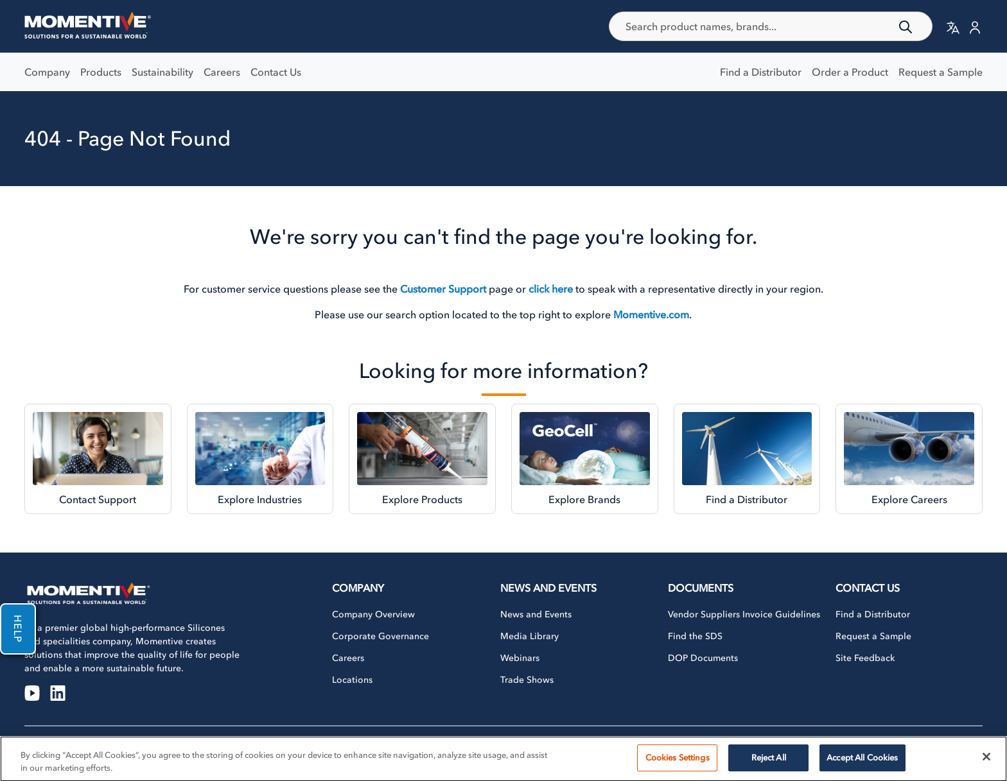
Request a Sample (940, 71)
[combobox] (771, 26)
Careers (222, 71)
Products (100, 71)
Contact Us (275, 71)
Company (47, 71)
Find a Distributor (760, 71)
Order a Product (850, 71)
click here (551, 288)
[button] (953, 27)
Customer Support (443, 288)
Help (18, 629)
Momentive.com (651, 314)
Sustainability (162, 71)
